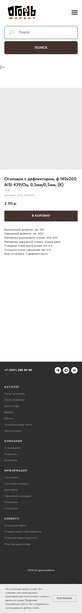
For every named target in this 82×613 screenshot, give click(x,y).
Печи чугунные (14, 394)
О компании (12, 448)
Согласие (11, 508)
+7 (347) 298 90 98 (18, 370)
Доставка (11, 490)
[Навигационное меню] (75, 12)
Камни (8, 418)
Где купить (11, 477)
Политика (11, 502)
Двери (8, 412)
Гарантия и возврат (18, 496)
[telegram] (58, 370)
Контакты (10, 460)
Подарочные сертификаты (23, 531)
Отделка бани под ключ (20, 538)
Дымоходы (11, 406)
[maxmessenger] (66, 370)
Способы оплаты (16, 484)
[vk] (74, 370)
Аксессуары (12, 431)
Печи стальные (14, 400)
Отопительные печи (18, 425)
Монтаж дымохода (17, 544)
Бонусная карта (15, 525)
